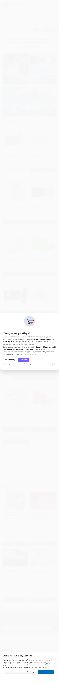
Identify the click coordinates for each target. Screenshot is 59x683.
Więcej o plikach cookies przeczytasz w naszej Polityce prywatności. (25, 667)
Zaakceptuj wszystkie (46, 672)
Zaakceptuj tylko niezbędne (14, 672)
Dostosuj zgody (31, 672)
